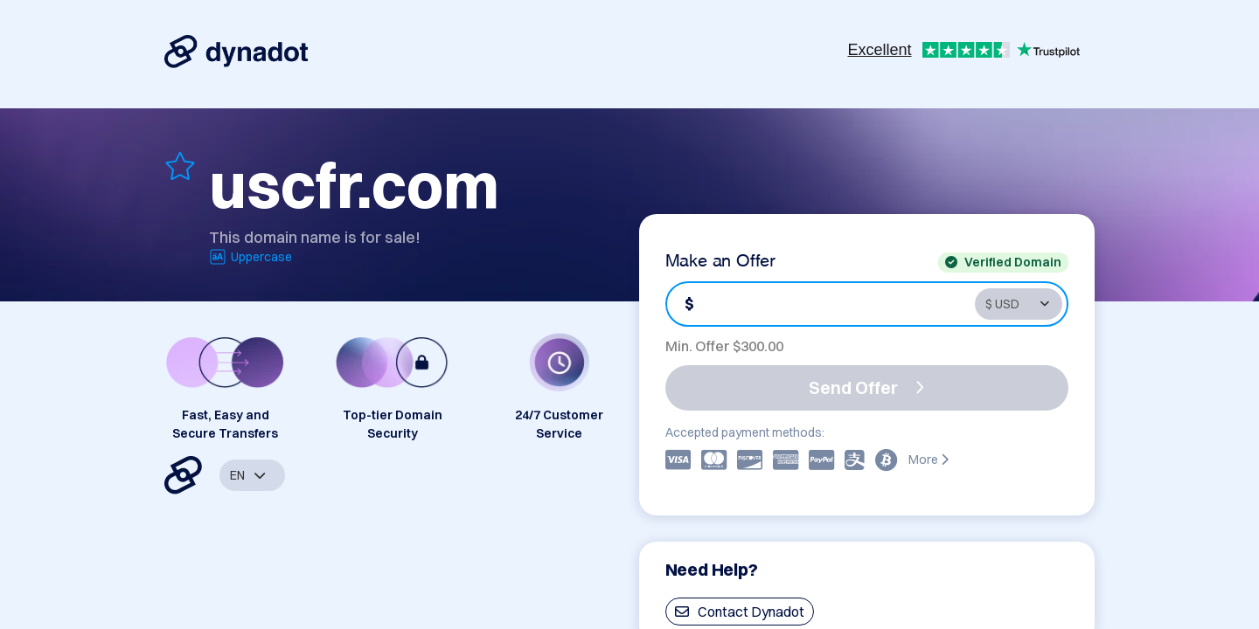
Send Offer (866, 387)
